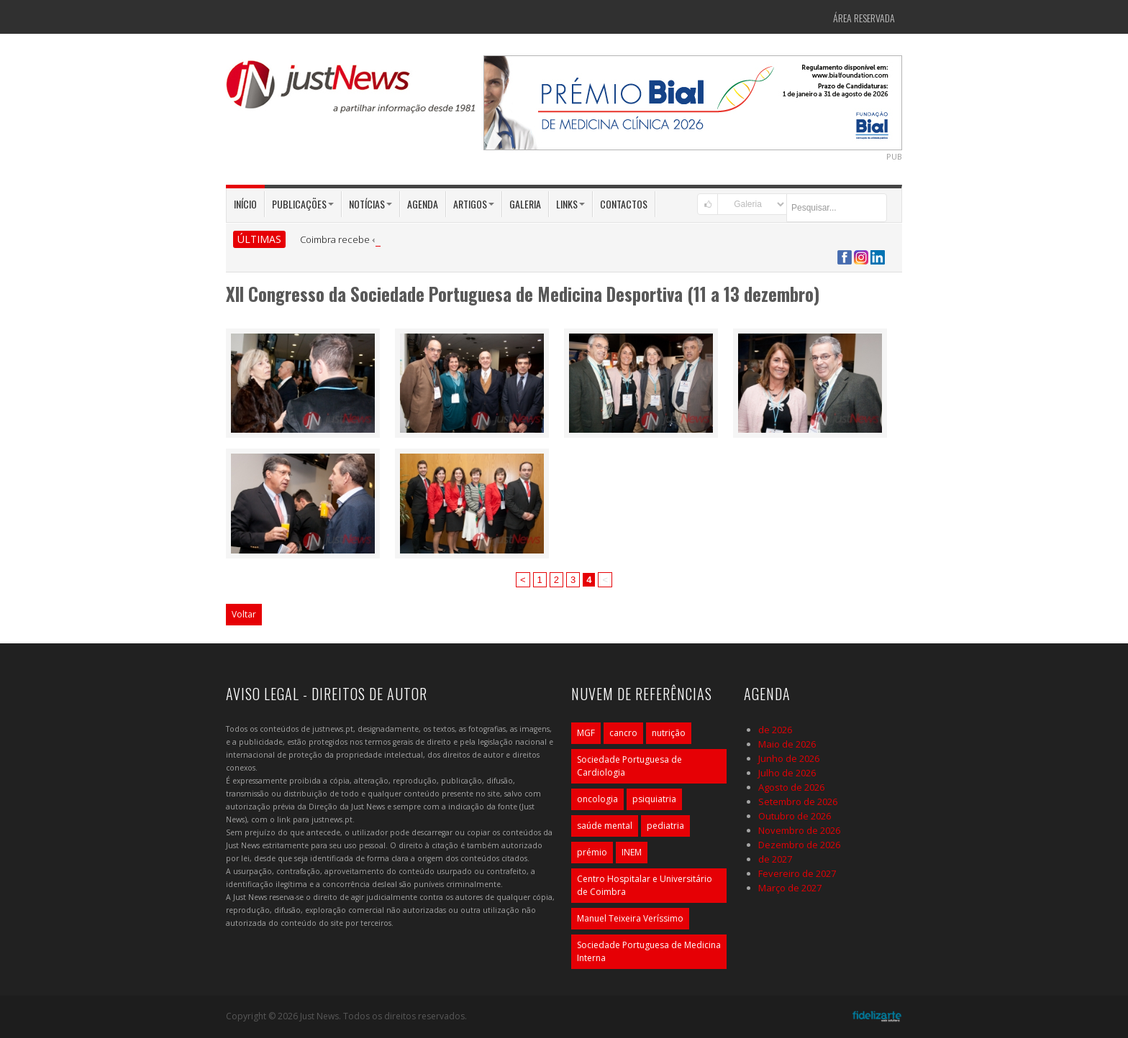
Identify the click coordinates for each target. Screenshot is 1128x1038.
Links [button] (570, 203)
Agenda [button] (422, 203)
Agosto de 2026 (791, 787)
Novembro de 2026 (799, 830)
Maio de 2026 (787, 744)
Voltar (244, 614)
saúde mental (604, 825)
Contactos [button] (623, 203)
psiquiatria (654, 799)
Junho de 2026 (788, 758)
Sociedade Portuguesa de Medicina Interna (649, 951)
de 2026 (775, 729)
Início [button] (245, 203)
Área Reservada (864, 17)
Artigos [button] (473, 203)
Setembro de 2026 (797, 801)
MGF (586, 733)
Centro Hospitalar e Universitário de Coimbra (644, 885)
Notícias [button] (370, 203)
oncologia (597, 799)
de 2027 (775, 859)
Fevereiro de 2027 (797, 873)
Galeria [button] (525, 203)
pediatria (665, 825)
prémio (592, 852)
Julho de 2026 (787, 772)
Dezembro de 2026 (799, 844)
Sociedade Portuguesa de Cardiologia (629, 765)
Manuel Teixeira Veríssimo (630, 918)
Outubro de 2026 (794, 815)
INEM (632, 852)
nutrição (669, 733)
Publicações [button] (303, 203)
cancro (623, 733)
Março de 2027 (790, 887)
